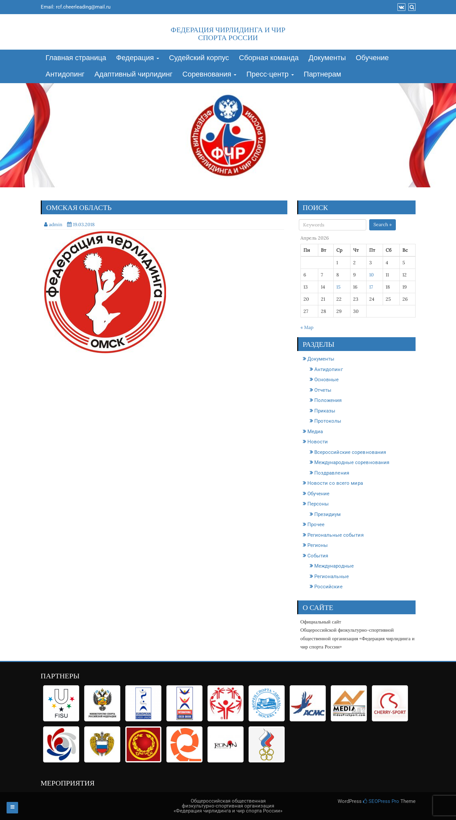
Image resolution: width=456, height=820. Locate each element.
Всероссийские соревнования (350, 452)
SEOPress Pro (381, 801)
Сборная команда (269, 58)
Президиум (327, 514)
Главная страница (76, 58)
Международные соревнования (352, 462)
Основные (326, 380)
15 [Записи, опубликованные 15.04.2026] (338, 287)
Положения (328, 400)
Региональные (331, 576)
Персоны (318, 504)
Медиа (315, 431)
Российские (328, 587)
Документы (327, 58)
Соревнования (209, 74)
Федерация (137, 58)
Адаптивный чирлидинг (133, 74)
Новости (317, 442)
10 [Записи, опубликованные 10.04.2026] (371, 275)
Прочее (316, 524)
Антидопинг (65, 74)
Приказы (325, 411)
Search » (382, 224)
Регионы (317, 545)
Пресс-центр (270, 74)
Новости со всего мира (335, 483)
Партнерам (322, 74)
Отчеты (323, 390)
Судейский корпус (199, 58)
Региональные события (335, 535)
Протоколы (328, 421)
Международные (334, 566)
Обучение (372, 58)
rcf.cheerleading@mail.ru (83, 7)
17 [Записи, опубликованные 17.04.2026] (371, 287)
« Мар (306, 327)
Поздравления (331, 473)
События (317, 556)
